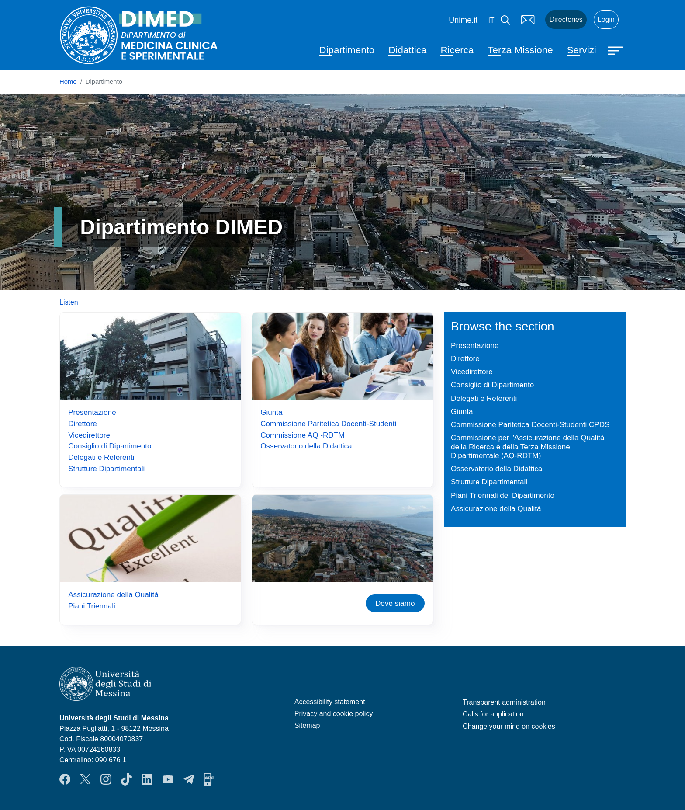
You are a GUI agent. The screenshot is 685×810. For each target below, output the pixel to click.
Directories (565, 19)
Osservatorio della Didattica (306, 446)
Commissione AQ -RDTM (302, 435)
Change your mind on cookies (509, 726)
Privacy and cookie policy (333, 713)
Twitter (85, 779)
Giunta (271, 412)
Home (68, 81)
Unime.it (463, 20)
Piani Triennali (91, 605)
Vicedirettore (89, 435)
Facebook (64, 779)
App (209, 779)
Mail (527, 19)
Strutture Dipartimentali (106, 468)
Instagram (105, 779)
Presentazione (92, 412)
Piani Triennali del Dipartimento (502, 495)
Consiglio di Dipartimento (109, 446)
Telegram (188, 779)
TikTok (126, 779)
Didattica (407, 50)
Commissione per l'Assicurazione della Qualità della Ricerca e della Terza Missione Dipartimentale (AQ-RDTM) (528, 446)
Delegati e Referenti (101, 457)
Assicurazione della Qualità (113, 594)
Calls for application (493, 714)
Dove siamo (395, 603)
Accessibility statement (329, 702)
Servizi (581, 50)
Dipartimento (346, 50)
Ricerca (457, 50)
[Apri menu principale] (616, 50)
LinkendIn (147, 779)
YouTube (168, 779)
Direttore (82, 423)
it (491, 20)
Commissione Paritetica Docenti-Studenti (328, 423)
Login (606, 19)
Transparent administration (504, 702)
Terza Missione (520, 50)
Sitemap (307, 725)
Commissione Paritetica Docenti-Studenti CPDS (530, 424)
